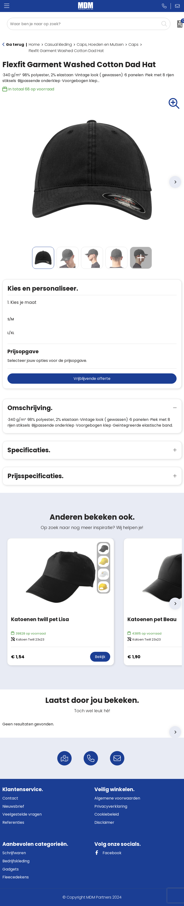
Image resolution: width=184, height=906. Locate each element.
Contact (10, 798)
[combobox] (83, 24)
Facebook (107, 853)
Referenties (13, 822)
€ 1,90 (133, 656)
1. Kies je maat (21, 302)
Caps (133, 44)
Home (34, 44)
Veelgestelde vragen (22, 814)
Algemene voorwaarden (117, 798)
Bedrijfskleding (15, 861)
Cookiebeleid (106, 814)
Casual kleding (58, 44)
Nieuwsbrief (13, 806)
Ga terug (15, 44)
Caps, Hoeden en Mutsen (100, 44)
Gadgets (10, 869)
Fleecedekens (15, 877)
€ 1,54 (17, 656)
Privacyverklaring (110, 806)
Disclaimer (104, 822)
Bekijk (100, 656)
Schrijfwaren (14, 853)
